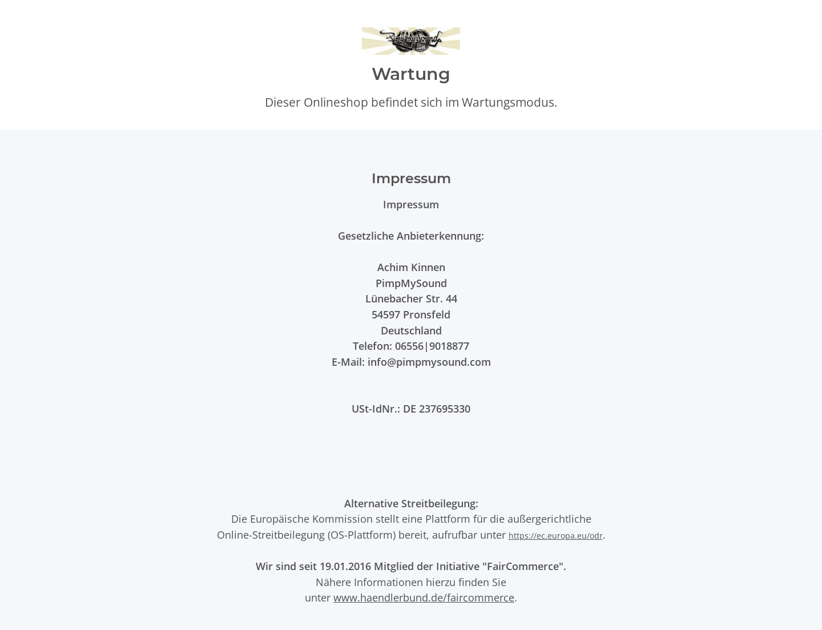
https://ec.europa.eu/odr (556, 535)
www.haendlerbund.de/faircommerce (423, 597)
